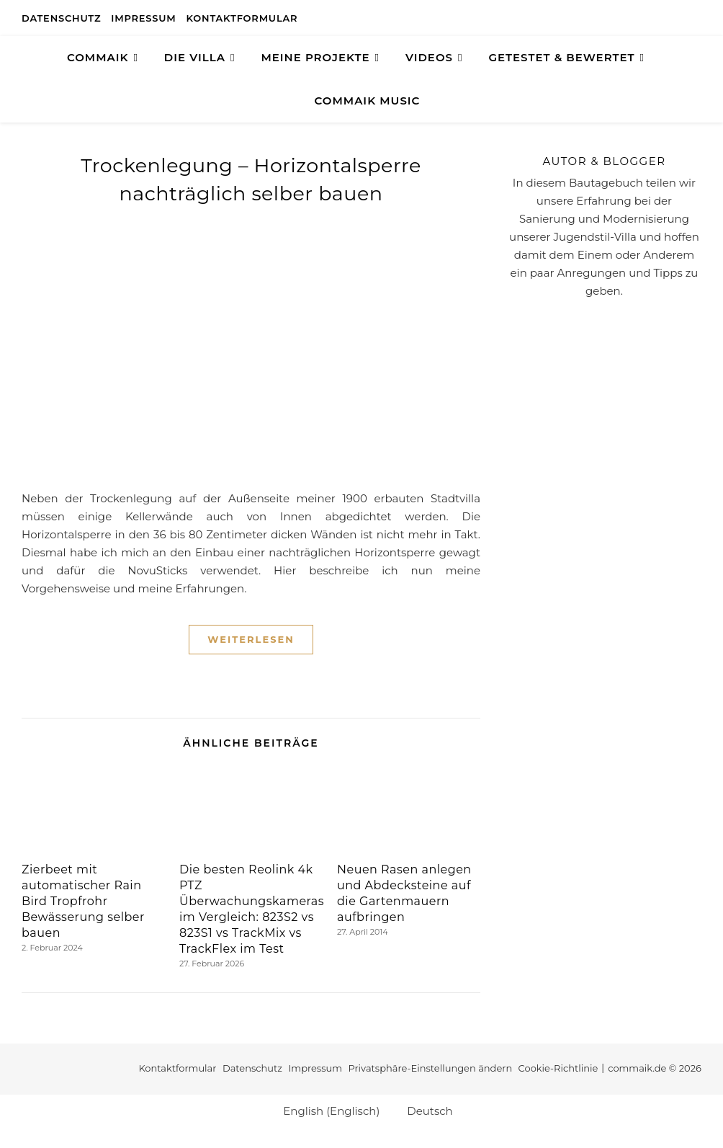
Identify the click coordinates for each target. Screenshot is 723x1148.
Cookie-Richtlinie (558, 1068)
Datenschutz (61, 18)
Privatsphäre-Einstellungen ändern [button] (430, 1068)
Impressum (143, 18)
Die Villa (194, 57)
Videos (429, 57)
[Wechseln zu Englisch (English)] (325, 1110)
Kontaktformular (242, 18)
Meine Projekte (315, 57)
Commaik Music (368, 100)
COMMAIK (98, 57)
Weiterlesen (250, 639)
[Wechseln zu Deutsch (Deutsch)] (423, 1110)
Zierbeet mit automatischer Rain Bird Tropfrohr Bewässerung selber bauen (83, 901)
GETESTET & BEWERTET (561, 57)
